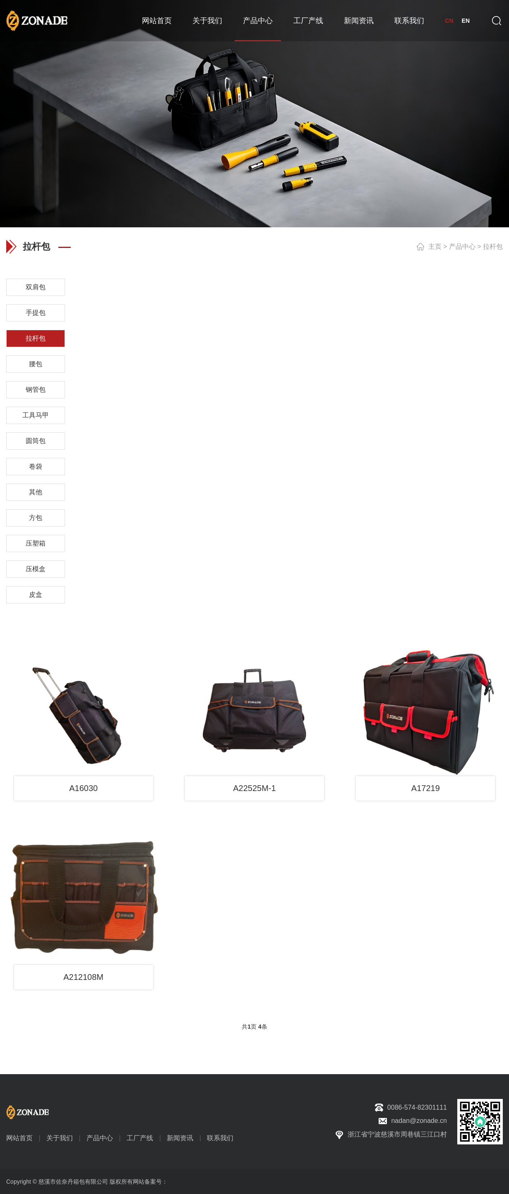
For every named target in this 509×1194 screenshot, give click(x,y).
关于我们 (207, 21)
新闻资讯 (359, 21)
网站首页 (157, 21)
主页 (435, 246)
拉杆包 (493, 246)
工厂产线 (308, 21)
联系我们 (409, 21)
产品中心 (258, 21)
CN (449, 20)
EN (466, 20)
